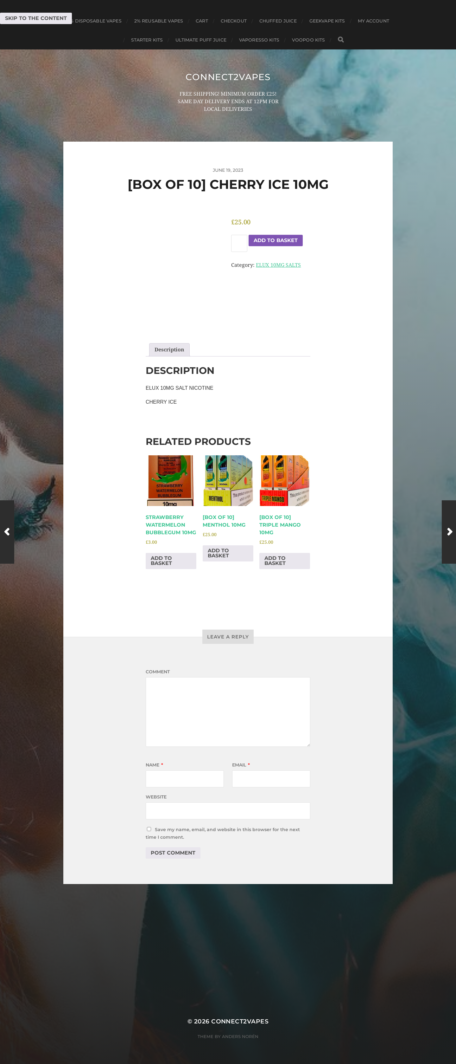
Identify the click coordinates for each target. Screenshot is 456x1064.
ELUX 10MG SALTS (278, 265)
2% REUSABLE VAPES (158, 21)
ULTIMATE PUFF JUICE (200, 40)
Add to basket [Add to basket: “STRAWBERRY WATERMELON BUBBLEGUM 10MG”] (161, 560)
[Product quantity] (239, 243)
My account (373, 21)
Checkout (234, 21)
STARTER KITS (147, 40)
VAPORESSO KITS (259, 40)
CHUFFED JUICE (278, 21)
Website (156, 797)
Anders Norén (240, 1036)
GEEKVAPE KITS (327, 21)
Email (241, 765)
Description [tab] (169, 350)
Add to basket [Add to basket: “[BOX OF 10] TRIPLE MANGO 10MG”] (275, 560)
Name (154, 765)
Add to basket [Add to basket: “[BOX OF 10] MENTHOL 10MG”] (218, 553)
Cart (202, 21)
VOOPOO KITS (308, 40)
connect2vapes (228, 77)
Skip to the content (36, 18)
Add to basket (276, 240)
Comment (158, 672)
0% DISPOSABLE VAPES (94, 21)
